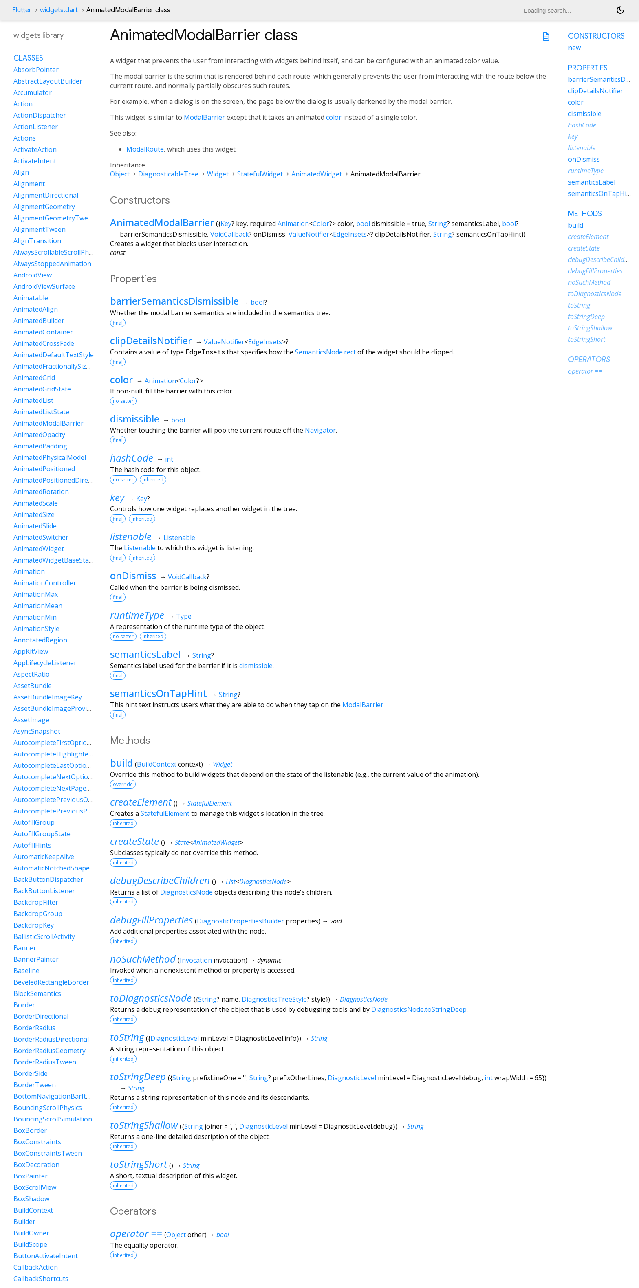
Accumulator (32, 92)
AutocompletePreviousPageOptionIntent (76, 811)
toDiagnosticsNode (151, 997)
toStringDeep (138, 1076)
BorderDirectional (40, 1016)
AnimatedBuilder (38, 320)
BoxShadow (31, 1198)
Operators (589, 359)
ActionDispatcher (39, 115)
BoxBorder (30, 1130)
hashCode (131, 457)
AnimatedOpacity (39, 434)
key (117, 497)
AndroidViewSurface (44, 286)
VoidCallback (229, 234)
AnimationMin (35, 617)
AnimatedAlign (35, 309)
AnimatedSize (34, 514)
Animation (293, 223)
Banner (24, 947)
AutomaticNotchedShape (51, 868)
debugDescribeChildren (160, 880)
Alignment (29, 183)
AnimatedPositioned (44, 468)
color (334, 117)
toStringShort (138, 1164)
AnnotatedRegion (40, 639)
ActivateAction (35, 149)
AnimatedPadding (40, 446)
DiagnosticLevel (174, 1038)
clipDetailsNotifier (151, 340)
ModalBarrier (204, 117)
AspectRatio (31, 674)
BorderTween (34, 1084)
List (231, 881)
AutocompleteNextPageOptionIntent (69, 788)
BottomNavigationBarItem (54, 1096)
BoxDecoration (36, 1164)
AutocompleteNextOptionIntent (62, 776)
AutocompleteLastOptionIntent (61, 765)
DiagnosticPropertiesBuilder (240, 921)
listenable (131, 536)
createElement (141, 802)
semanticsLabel (145, 654)
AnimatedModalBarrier (162, 222)
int (169, 459)
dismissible (134, 418)
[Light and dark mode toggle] (620, 10)
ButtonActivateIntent (45, 1255)
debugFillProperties (151, 919)
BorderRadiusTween (44, 1061)
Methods (585, 213)
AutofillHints (32, 845)
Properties (588, 68)
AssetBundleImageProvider (55, 708)
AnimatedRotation (41, 491)
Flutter (21, 10)
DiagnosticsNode (263, 881)
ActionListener (35, 126)
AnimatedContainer (43, 331)
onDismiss (133, 575)
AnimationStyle (36, 628)
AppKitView (30, 651)
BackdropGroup (37, 913)
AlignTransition (37, 240)
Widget (218, 173)
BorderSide (30, 1073)
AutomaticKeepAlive (43, 856)
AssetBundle (32, 685)
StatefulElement (209, 803)
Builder (24, 1221)
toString (127, 1037)
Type (184, 616)
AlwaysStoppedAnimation (52, 263)
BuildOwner (31, 1233)
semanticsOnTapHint (158, 693)
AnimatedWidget (316, 173)
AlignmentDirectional (45, 195)
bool (363, 223)
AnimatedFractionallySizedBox (59, 366)
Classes (28, 58)
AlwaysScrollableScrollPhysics (58, 252)
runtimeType (137, 615)
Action (23, 103)
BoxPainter (30, 1176)
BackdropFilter (35, 902)
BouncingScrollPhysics (47, 1107)
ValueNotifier (309, 234)
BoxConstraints (37, 1141)
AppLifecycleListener (45, 662)
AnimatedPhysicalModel (49, 457)
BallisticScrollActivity (44, 936)
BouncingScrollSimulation (52, 1118)
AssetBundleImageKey (47, 696)
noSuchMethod (143, 958)
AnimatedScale (35, 503)
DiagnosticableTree (168, 173)
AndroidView (32, 274)
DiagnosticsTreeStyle (274, 999)
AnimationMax (35, 594)
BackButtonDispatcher (48, 879)
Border (24, 1004)
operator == (136, 1233)
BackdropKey (33, 925)
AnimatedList (33, 400)
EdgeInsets (350, 234)
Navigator (320, 430)
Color (321, 223)
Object (120, 173)
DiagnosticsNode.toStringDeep (419, 1009)
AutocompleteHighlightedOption (63, 754)
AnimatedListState (41, 411)
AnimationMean (37, 605)
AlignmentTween (39, 229)
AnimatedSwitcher (40, 537)
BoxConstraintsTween (47, 1153)
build (121, 762)
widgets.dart (59, 10)
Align (21, 172)
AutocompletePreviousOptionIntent (68, 799)
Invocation (196, 960)
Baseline (26, 970)
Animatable (30, 297)
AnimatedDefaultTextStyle (53, 354)
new (574, 47)
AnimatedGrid (34, 377)
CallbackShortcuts (40, 1278)
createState (134, 841)
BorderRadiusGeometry (49, 1050)
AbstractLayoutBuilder (47, 81)
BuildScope (30, 1244)
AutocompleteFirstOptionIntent (61, 742)
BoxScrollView (34, 1187)
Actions (24, 138)
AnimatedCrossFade (43, 343)
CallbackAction (35, 1267)
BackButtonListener (44, 890)
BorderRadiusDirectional (51, 1039)
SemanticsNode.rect (325, 351)
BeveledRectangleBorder (51, 982)
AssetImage (31, 719)
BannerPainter (36, 959)
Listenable (179, 537)
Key (225, 223)
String (437, 223)
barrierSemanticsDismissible (174, 301)
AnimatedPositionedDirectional (60, 480)
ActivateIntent (34, 160)
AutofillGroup (34, 822)
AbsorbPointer (36, 69)
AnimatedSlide (35, 525)
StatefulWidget (260, 173)
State (182, 842)
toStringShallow (144, 1125)
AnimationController (44, 582)
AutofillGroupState (42, 833)
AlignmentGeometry (44, 206)
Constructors (596, 36)
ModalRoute (145, 149)
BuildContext (156, 764)
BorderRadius (34, 1027)
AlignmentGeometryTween (54, 217)
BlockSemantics (37, 993)
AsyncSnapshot (36, 731)
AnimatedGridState (42, 389)
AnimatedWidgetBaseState (54, 560)
